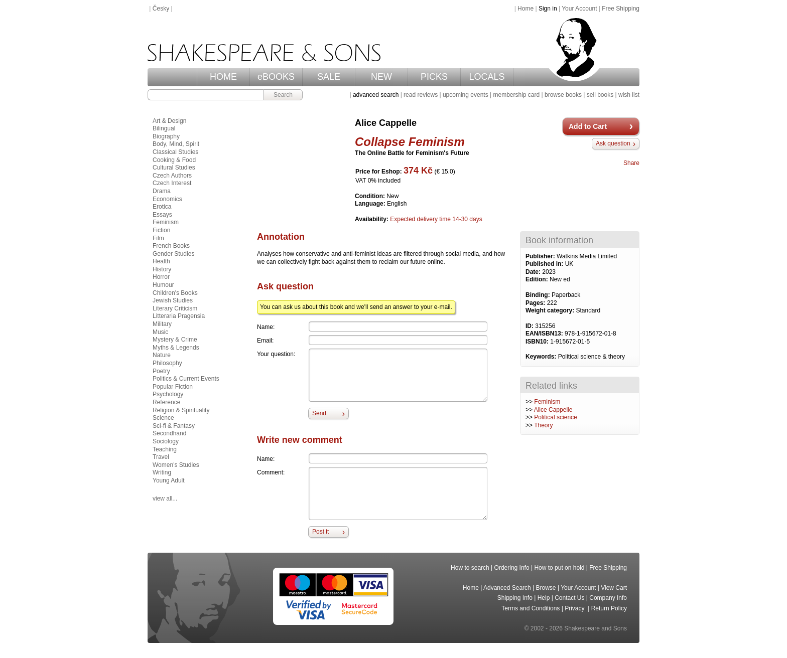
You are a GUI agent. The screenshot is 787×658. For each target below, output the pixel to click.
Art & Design (169, 120)
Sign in (548, 8)
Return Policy (609, 608)
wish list (628, 94)
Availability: (372, 219)
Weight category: (551, 310)
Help (544, 597)
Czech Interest (172, 183)
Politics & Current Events (186, 378)
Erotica (162, 206)
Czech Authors (172, 175)
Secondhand (169, 433)
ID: (530, 326)
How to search (470, 567)
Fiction (161, 230)
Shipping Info (515, 597)
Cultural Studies (174, 167)
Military (162, 323)
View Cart (614, 587)
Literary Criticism (175, 308)
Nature (162, 355)
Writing (162, 472)
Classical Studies (175, 151)
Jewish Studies (173, 300)
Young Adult (169, 480)
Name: (266, 327)
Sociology (166, 441)
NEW (381, 77)
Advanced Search (507, 587)
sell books (600, 94)
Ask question (613, 143)
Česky (161, 8)
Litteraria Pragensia (179, 315)
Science (163, 417)
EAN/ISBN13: (545, 333)
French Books (171, 245)
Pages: (536, 302)
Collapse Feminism (410, 141)
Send (319, 413)
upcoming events (465, 94)
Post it (320, 531)
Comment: (271, 472)
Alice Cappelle (553, 409)
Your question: (276, 354)
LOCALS (486, 77)
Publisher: (541, 256)
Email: (265, 340)
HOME (223, 77)
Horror (161, 276)
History (162, 269)
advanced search (376, 94)
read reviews (421, 94)
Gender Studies (173, 253)
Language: (371, 203)
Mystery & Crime (175, 339)
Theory (543, 425)
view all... (165, 498)
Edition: (538, 279)
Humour (163, 284)
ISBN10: (538, 341)
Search (283, 94)
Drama (162, 191)
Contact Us (569, 597)
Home (525, 8)
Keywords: (542, 356)
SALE (328, 77)
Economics (167, 199)
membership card (516, 94)
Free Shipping (620, 8)
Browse (546, 587)
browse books (563, 94)
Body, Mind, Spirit (176, 143)
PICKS (434, 77)
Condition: (370, 196)
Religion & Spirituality (181, 410)
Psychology (168, 394)
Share (631, 163)
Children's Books (175, 292)
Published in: (545, 263)
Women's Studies (176, 464)
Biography (166, 136)
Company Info (608, 597)
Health (161, 261)
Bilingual (164, 128)
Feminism (547, 401)
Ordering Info (512, 567)
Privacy (575, 608)
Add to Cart (588, 126)
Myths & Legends (176, 347)
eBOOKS (276, 77)
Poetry (161, 371)
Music (160, 332)
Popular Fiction (173, 386)
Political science (555, 417)
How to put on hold (559, 567)
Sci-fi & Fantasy (174, 425)
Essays (162, 214)
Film (158, 238)
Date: (534, 271)
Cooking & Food (174, 159)
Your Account (579, 8)
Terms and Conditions (530, 608)
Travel (161, 456)
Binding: (539, 294)
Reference (166, 402)
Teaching (165, 449)
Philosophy (167, 363)
